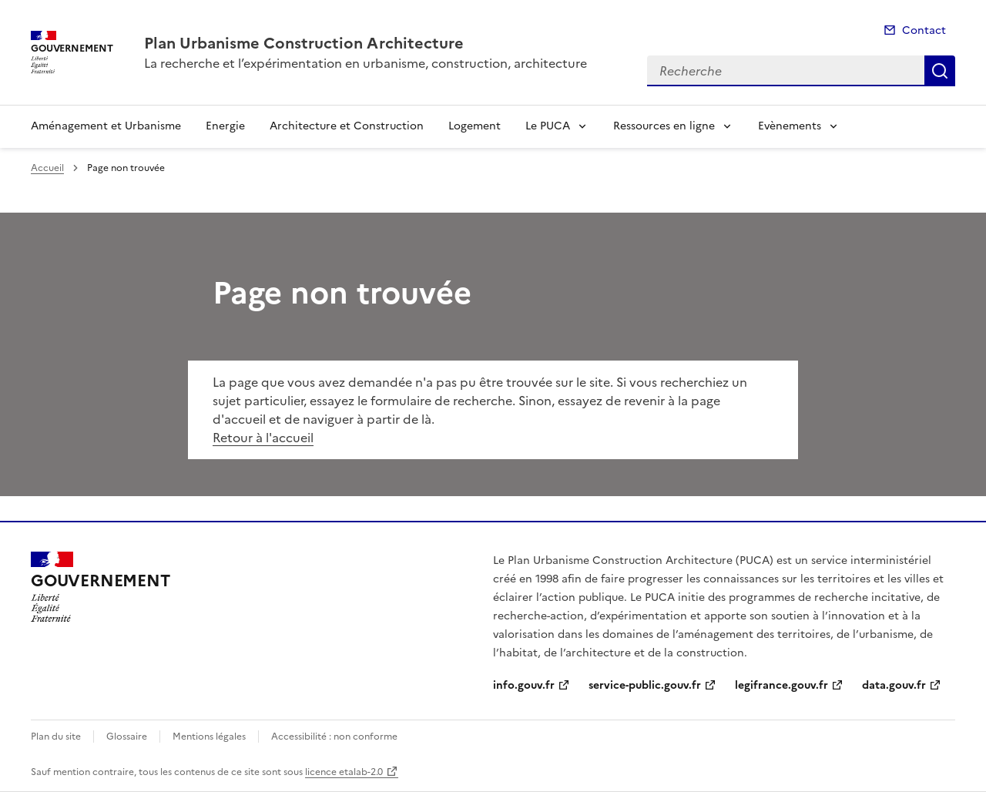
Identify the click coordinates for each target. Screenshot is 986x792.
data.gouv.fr (894, 685)
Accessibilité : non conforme (334, 736)
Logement (474, 126)
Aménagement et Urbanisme (106, 126)
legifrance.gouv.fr (781, 685)
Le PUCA (547, 126)
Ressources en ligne (664, 126)
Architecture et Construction (347, 126)
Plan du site (56, 736)
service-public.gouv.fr (645, 685)
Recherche (939, 70)
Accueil (47, 168)
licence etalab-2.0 (344, 772)
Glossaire (126, 736)
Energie (225, 126)
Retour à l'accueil (263, 437)
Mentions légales (209, 736)
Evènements (789, 126)
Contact (924, 30)
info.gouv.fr (524, 685)
